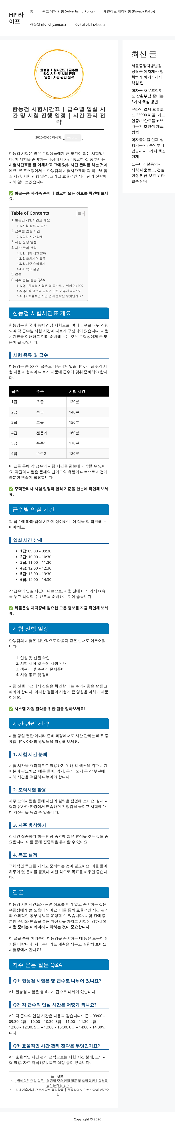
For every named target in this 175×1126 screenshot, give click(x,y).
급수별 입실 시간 (27, 231)
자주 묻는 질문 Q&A (30, 280)
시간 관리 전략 (26, 247)
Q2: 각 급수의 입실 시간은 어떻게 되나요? (51, 291)
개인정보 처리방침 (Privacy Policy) (129, 11)
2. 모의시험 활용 (33, 258)
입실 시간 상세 (32, 236)
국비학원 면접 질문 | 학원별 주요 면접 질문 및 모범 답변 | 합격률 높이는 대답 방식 (62, 1082)
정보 (60, 1076)
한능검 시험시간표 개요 (32, 220)
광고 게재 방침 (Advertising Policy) (68, 11)
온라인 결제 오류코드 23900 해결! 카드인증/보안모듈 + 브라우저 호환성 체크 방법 (148, 120)
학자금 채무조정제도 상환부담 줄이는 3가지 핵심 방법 (147, 96)
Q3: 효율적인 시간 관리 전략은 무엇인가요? (52, 296)
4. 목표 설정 (30, 269)
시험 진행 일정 (26, 242)
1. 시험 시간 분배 (34, 253)
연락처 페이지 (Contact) (48, 24)
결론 (18, 274)
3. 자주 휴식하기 (33, 263)
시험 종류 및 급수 (34, 226)
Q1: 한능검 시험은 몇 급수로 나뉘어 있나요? (52, 285)
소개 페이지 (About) (90, 24)
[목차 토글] (78, 213)
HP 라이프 (16, 18)
